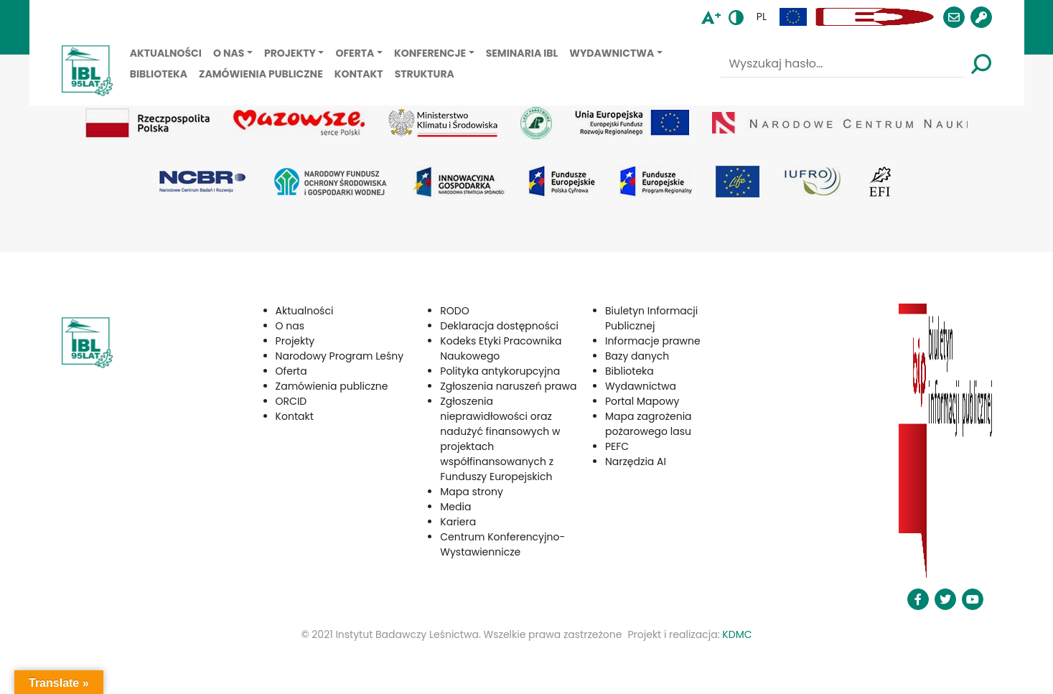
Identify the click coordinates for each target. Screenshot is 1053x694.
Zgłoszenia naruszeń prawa (508, 386)
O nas (228, 53)
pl (762, 16)
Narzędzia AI (635, 461)
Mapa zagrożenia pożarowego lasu (648, 424)
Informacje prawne (653, 341)
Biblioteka (158, 74)
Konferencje (430, 53)
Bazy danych (637, 356)
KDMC (737, 634)
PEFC (617, 446)
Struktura (424, 74)
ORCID (291, 401)
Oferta (354, 53)
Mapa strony (471, 491)
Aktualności (166, 53)
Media (455, 507)
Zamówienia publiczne (261, 74)
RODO (454, 311)
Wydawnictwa (611, 53)
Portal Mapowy (642, 401)
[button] (793, 17)
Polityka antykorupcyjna (500, 371)
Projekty (290, 53)
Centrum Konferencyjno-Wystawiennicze (502, 544)
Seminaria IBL (522, 53)
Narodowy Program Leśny (340, 356)
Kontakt (358, 74)
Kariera (458, 522)
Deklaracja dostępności (499, 326)
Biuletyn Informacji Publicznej (651, 318)
